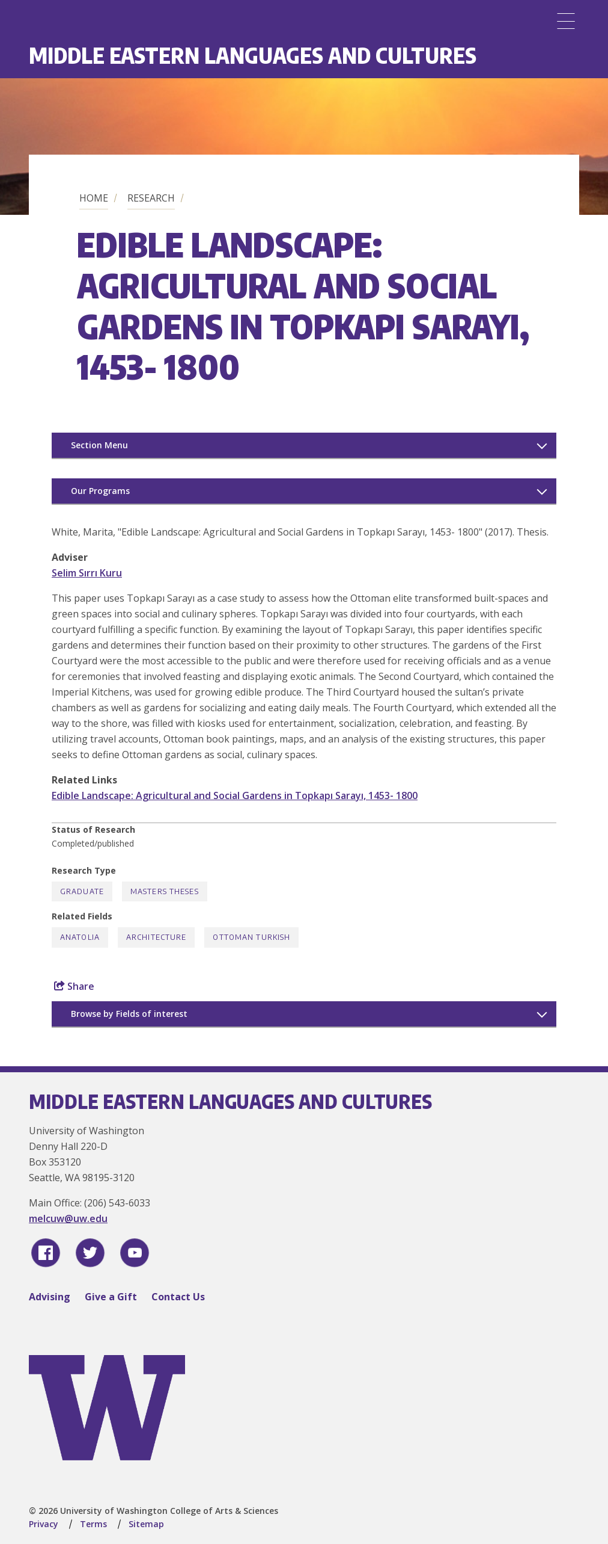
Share (74, 986)
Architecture (156, 937)
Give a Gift (111, 1296)
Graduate (82, 891)
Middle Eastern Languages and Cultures (252, 55)
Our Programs (100, 490)
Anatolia (80, 937)
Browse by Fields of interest (129, 1013)
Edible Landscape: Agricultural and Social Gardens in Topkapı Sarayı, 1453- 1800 (235, 795)
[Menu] (566, 21)
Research (151, 198)
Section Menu (99, 445)
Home (93, 198)
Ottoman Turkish (251, 937)
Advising (49, 1296)
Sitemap (146, 1524)
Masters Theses (164, 891)
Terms (93, 1524)
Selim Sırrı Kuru (87, 572)
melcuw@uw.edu (68, 1218)
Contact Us (178, 1296)
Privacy (43, 1524)
